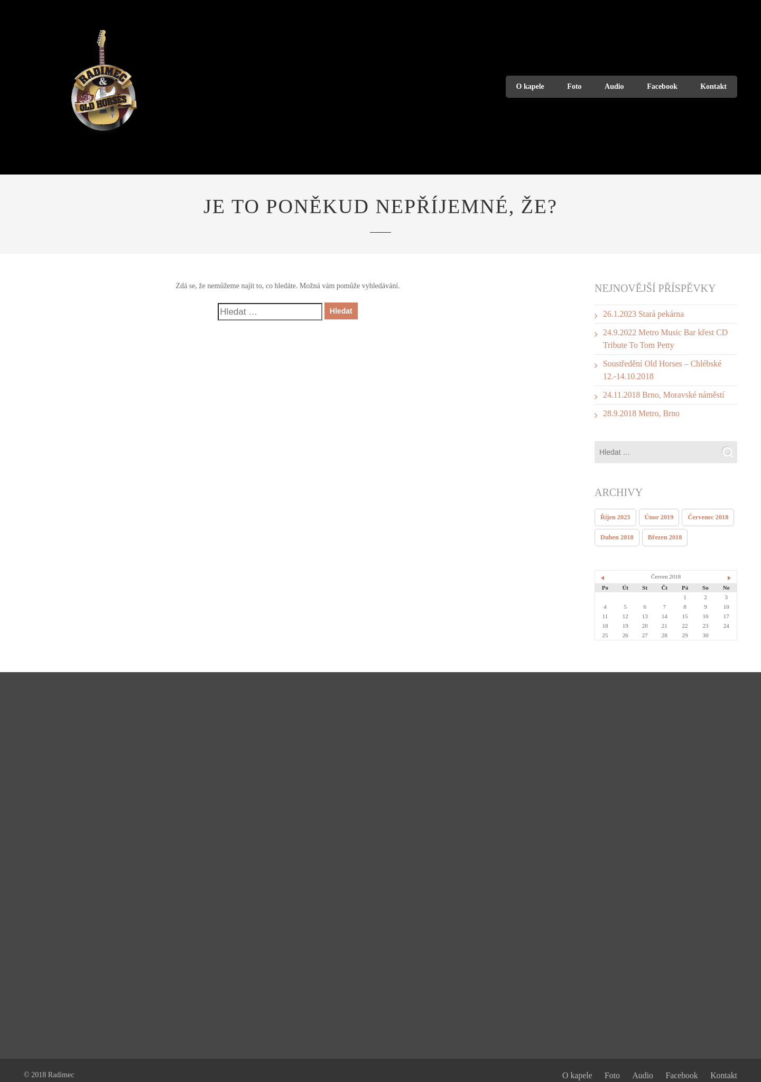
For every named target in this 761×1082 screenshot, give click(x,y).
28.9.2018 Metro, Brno (637, 406)
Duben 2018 (615, 528)
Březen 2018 (659, 528)
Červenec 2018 (699, 509)
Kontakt (713, 86)
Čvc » (728, 568)
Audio (614, 86)
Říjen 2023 (613, 509)
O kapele (530, 86)
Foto (574, 86)
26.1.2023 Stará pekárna (639, 313)
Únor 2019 (654, 509)
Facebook (662, 86)
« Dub (603, 568)
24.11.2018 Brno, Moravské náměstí (657, 389)
